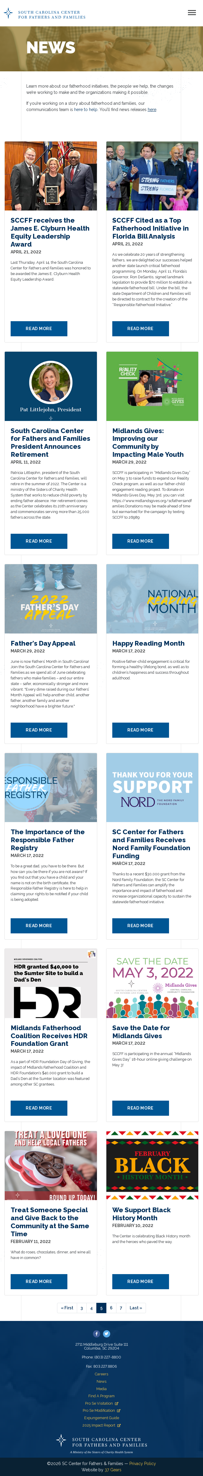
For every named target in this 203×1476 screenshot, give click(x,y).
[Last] (136, 1308)
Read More (39, 328)
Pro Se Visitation (101, 1403)
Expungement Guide (101, 1418)
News (101, 1381)
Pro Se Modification (101, 1410)
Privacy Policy (142, 1463)
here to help (86, 109)
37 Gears (113, 1469)
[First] (67, 1308)
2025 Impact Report (101, 1425)
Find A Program (101, 1396)
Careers (101, 1374)
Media (101, 1389)
